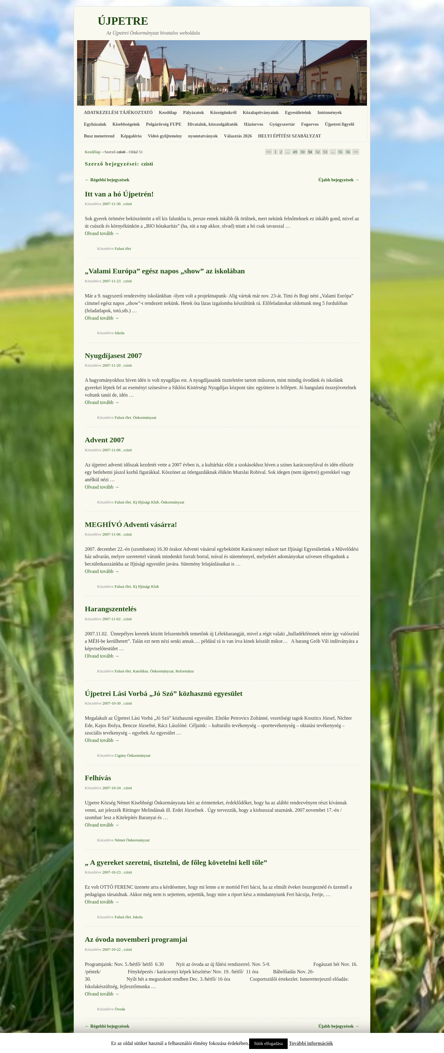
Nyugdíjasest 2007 (113, 356)
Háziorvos (253, 124)
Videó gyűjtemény (165, 135)
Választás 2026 (238, 135)
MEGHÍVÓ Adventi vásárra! (131, 524)
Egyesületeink (298, 112)
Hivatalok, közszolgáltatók (212, 124)
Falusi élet (123, 248)
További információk (311, 1043)
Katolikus (140, 671)
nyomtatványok (203, 135)
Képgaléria (131, 135)
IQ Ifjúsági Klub (146, 502)
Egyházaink (95, 124)
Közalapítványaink (261, 112)
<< (268, 152)
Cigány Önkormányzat (132, 755)
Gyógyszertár (282, 124)
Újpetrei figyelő (339, 124)
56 (348, 152)
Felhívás (98, 778)
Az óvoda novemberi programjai (136, 939)
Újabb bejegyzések (339, 179)
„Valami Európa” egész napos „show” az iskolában (165, 271)
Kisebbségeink (126, 124)
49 (295, 152)
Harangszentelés (111, 609)
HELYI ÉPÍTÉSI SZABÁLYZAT (289, 135)
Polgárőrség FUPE (164, 124)
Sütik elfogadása (268, 1043)
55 (340, 152)
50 (303, 152)
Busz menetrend (99, 135)
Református (184, 671)
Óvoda (120, 1009)
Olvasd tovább (102, 233)
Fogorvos (310, 124)
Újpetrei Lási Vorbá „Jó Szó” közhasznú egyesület (164, 693)
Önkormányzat (144, 417)
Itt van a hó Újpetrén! (119, 194)
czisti (147, 164)
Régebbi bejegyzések (107, 179)
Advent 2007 (104, 440)
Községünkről (223, 112)
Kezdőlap (168, 112)
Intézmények (329, 112)
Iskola (119, 333)
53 (325, 152)
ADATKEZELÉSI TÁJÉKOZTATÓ (118, 112)
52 (318, 152)
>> (355, 152)
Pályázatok (193, 112)
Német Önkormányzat (132, 840)
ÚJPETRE (123, 21)
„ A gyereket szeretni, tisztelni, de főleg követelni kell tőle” (176, 862)
